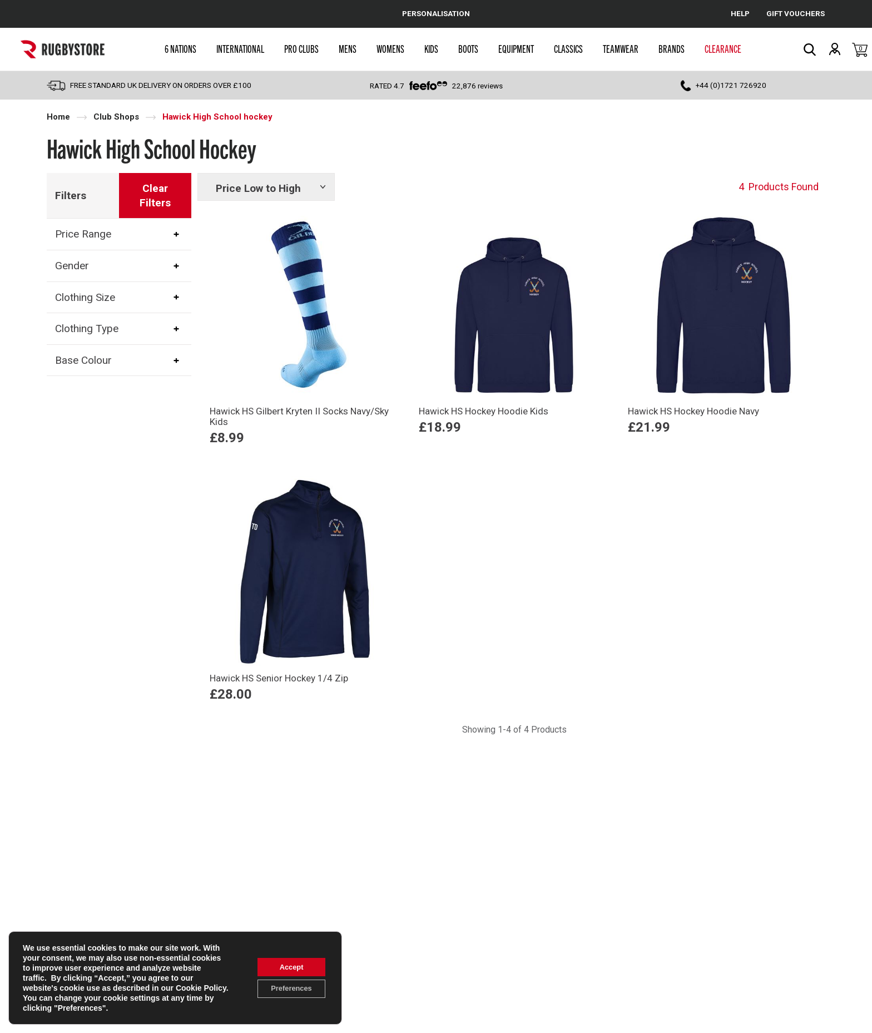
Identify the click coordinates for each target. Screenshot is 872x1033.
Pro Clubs (301, 48)
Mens (347, 48)
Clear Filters (155, 195)
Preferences (286, 989)
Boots (468, 48)
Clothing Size (85, 297)
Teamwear (620, 48)
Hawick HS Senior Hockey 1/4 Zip (279, 678)
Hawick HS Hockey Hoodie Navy (693, 411)
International (240, 48)
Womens (390, 48)
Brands (671, 48)
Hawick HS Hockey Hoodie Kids (483, 411)
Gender (72, 265)
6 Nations (180, 48)
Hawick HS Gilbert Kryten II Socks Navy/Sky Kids (299, 416)
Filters (70, 195)
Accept (287, 966)
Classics (568, 48)
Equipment (516, 48)
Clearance (723, 48)
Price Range (83, 234)
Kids (431, 48)
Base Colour (83, 360)
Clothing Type (86, 328)
